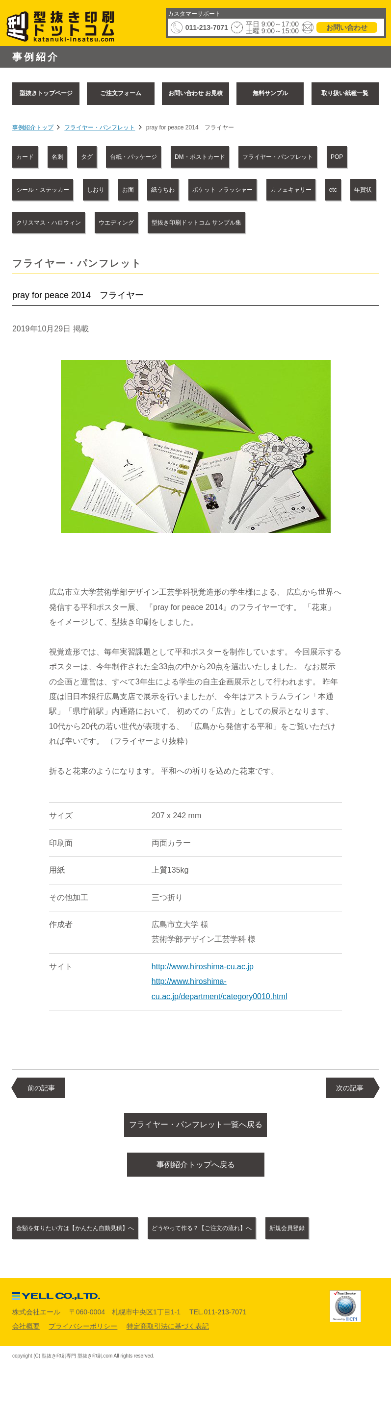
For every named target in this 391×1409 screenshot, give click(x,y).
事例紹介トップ (32, 127)
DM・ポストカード (200, 156)
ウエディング (116, 222)
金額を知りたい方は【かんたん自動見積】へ (75, 1235)
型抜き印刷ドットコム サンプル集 (196, 222)
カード (25, 156)
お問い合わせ (346, 27)
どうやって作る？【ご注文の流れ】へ (202, 1235)
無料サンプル (270, 93)
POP (337, 156)
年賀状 (363, 189)
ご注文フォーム (120, 93)
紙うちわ (163, 189)
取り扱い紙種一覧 (344, 93)
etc (333, 189)
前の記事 (41, 1088)
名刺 (57, 156)
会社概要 (26, 1333)
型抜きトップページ (46, 93)
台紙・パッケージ (133, 156)
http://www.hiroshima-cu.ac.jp (203, 966)
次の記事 (350, 1088)
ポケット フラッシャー (222, 189)
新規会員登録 (287, 1235)
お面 (128, 189)
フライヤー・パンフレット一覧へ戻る (195, 1126)
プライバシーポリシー (83, 1333)
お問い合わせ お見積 (195, 93)
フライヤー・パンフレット (99, 127)
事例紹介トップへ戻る (195, 1169)
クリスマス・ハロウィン (48, 222)
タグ (87, 156)
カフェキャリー (291, 189)
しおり (95, 189)
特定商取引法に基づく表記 (168, 1333)
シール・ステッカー (42, 189)
